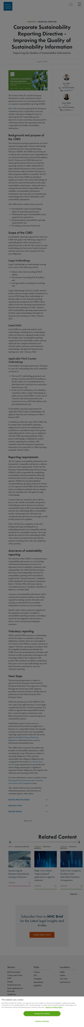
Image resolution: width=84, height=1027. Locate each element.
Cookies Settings (42, 1021)
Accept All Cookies (42, 1014)
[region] (42, 1011)
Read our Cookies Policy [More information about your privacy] (54, 1007)
